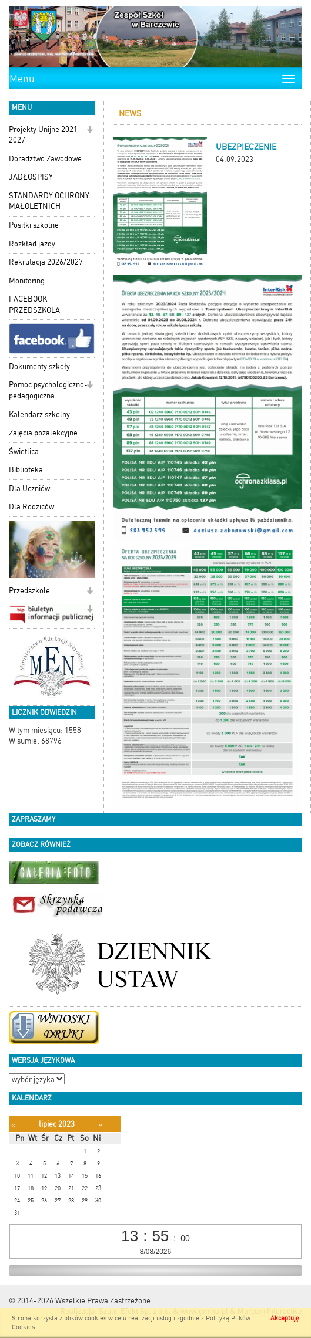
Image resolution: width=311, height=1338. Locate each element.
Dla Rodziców (31, 506)
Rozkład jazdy (32, 243)
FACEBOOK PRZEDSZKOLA (34, 305)
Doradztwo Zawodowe (45, 158)
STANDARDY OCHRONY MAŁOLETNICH (49, 201)
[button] (90, 130)
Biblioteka (26, 469)
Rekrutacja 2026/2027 (46, 262)
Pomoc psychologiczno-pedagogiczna (48, 390)
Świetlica (24, 451)
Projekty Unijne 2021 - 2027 (46, 135)
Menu (22, 79)
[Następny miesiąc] (100, 1124)
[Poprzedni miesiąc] (13, 1124)
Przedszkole (29, 590)
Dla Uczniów (29, 488)
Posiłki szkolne (34, 225)
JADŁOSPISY (31, 177)
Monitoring (27, 280)
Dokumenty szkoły (39, 366)
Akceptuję (284, 1318)
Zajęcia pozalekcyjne (43, 432)
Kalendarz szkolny (39, 414)
